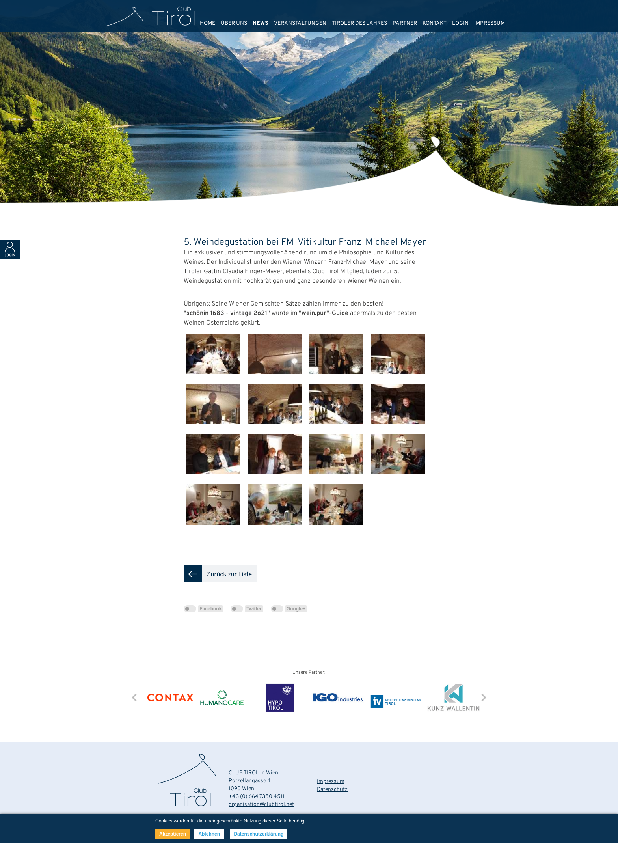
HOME (207, 23)
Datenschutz (332, 789)
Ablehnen (209, 834)
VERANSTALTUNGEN (300, 23)
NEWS (260, 23)
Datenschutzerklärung (258, 834)
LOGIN (460, 23)
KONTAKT (435, 23)
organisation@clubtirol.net (261, 804)
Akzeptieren (172, 834)
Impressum (330, 781)
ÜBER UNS (234, 23)
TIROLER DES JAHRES (359, 23)
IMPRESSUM (489, 23)
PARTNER (405, 23)
